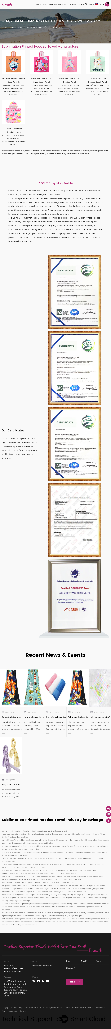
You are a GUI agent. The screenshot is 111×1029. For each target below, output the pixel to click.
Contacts (80, 4)
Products (45, 4)
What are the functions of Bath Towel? (86, 717)
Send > (76, 982)
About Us (67, 4)
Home (38, 4)
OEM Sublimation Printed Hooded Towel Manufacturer (44, 218)
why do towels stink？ (101, 717)
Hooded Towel (24, 27)
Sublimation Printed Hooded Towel (31, 922)
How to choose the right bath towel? (41, 717)
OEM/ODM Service (56, 4)
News (74, 4)
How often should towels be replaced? (64, 717)
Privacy (23, 1011)
